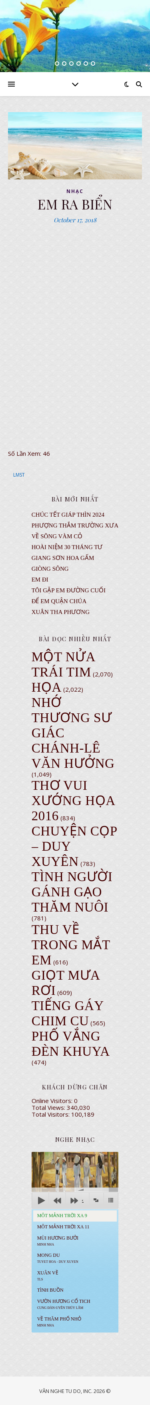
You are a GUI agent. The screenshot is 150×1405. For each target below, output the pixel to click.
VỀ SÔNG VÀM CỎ (57, 536)
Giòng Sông (50, 569)
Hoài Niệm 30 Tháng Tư (67, 547)
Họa (47, 687)
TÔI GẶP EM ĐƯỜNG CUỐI (69, 590)
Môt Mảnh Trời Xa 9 (62, 1215)
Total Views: (49, 1107)
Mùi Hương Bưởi (57, 1240)
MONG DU (57, 1258)
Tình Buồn (50, 1290)
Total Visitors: (51, 1114)
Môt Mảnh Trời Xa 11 (63, 1227)
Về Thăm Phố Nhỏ (59, 1321)
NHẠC (75, 191)
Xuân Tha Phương (61, 612)
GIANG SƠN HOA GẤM (63, 558)
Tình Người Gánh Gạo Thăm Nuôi (72, 892)
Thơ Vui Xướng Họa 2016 (73, 800)
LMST (19, 474)
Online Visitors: (53, 1101)
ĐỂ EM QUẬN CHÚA (59, 601)
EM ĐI (40, 579)
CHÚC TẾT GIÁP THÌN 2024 (68, 514)
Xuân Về (47, 1275)
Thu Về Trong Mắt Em (71, 944)
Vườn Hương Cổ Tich (63, 1304)
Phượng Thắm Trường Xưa (75, 525)
